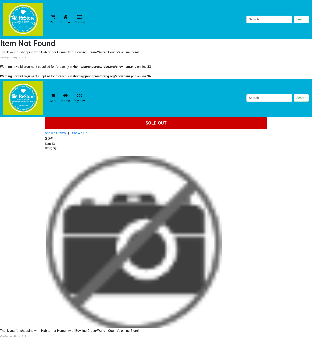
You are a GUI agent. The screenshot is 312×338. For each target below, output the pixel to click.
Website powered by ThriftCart (13, 57)
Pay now (80, 19)
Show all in (79, 133)
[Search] (269, 19)
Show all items (55, 133)
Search (301, 19)
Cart (53, 19)
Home (66, 19)
